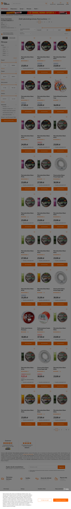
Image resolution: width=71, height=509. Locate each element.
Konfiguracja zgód (45, 500)
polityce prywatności (12, 498)
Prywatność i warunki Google (26, 500)
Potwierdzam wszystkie (61, 500)
